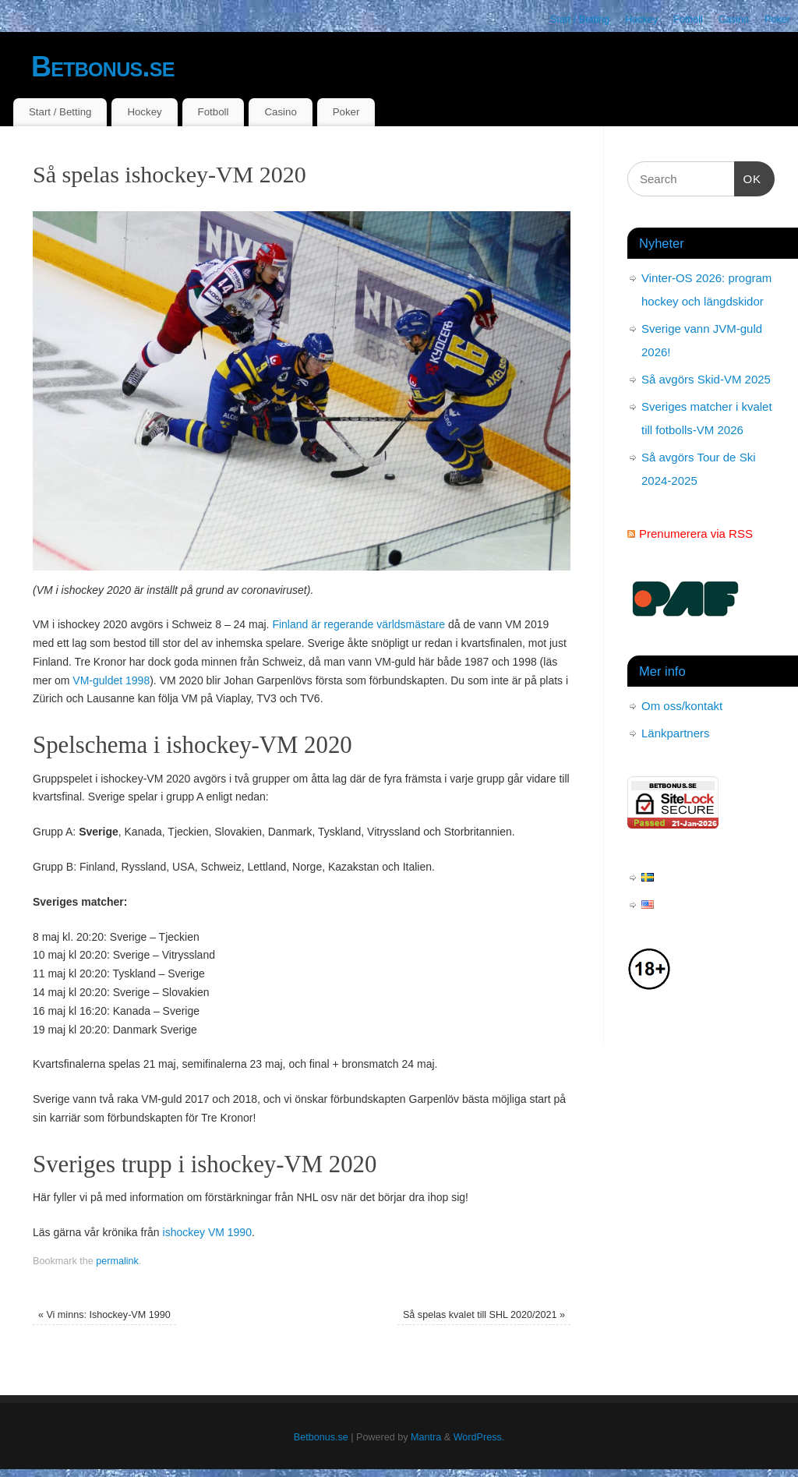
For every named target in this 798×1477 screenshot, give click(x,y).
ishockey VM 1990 (207, 1232)
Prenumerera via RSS (696, 533)
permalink (117, 1261)
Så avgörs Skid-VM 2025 (706, 379)
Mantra (426, 1437)
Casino (734, 19)
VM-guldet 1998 (111, 680)
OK (748, 177)
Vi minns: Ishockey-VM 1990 (104, 1314)
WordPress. (479, 1437)
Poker (777, 19)
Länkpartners (675, 733)
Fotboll (688, 19)
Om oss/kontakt (681, 705)
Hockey (641, 19)
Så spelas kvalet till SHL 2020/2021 (484, 1314)
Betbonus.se (103, 67)
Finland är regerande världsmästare (358, 624)
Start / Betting (579, 19)
